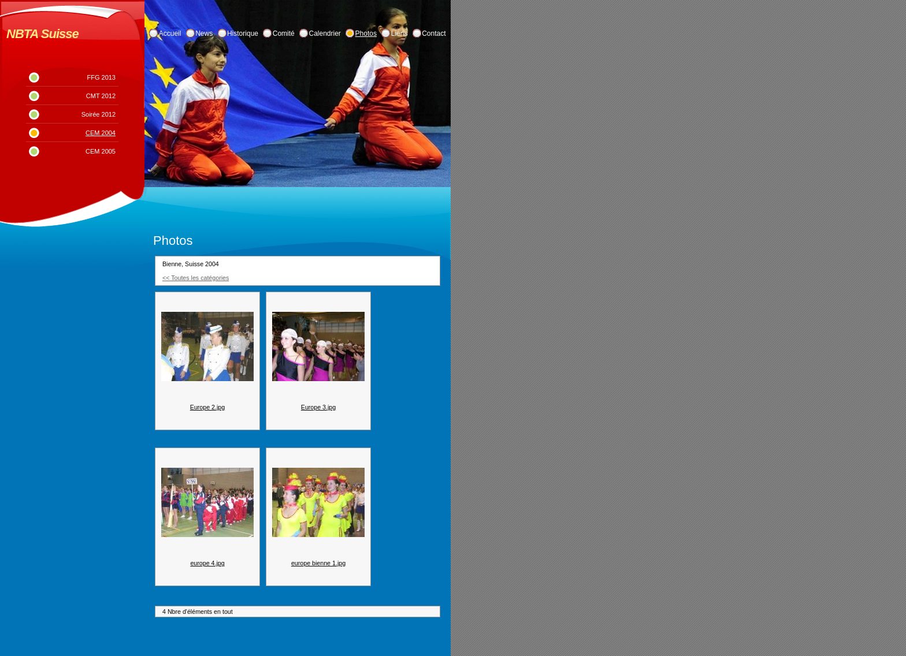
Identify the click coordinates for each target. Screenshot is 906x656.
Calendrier (325, 33)
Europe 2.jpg (207, 407)
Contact (433, 33)
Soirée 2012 (98, 114)
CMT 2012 (101, 95)
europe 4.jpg (207, 563)
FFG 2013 (101, 77)
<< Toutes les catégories (195, 277)
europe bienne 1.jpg (318, 563)
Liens (399, 33)
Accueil (170, 33)
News (204, 33)
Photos (366, 33)
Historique (242, 33)
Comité (284, 33)
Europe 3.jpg (318, 407)
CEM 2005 (101, 151)
